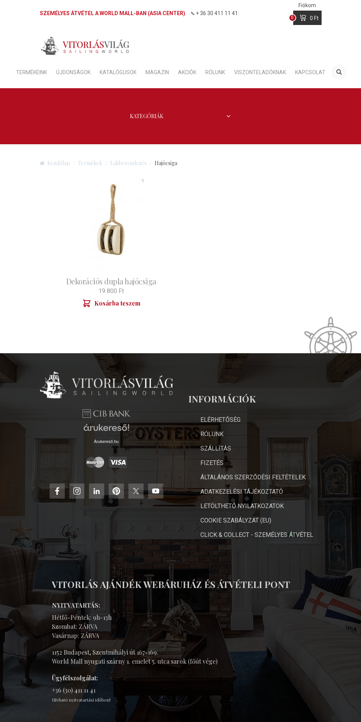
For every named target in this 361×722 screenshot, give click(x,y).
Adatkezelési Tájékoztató (241, 491)
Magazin (157, 72)
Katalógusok (118, 72)
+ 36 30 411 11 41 (214, 13)
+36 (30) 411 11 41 (73, 690)
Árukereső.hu (106, 441)
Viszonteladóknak (260, 72)
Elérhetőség (220, 419)
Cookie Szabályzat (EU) (235, 520)
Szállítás (215, 448)
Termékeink (31, 72)
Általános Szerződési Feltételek (253, 477)
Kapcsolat (310, 72)
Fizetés (211, 462)
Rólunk (215, 72)
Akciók (187, 72)
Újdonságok (73, 72)
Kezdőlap (55, 163)
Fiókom (307, 5)
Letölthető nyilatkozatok (242, 506)
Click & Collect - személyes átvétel (256, 534)
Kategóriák (180, 116)
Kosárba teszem (111, 303)
